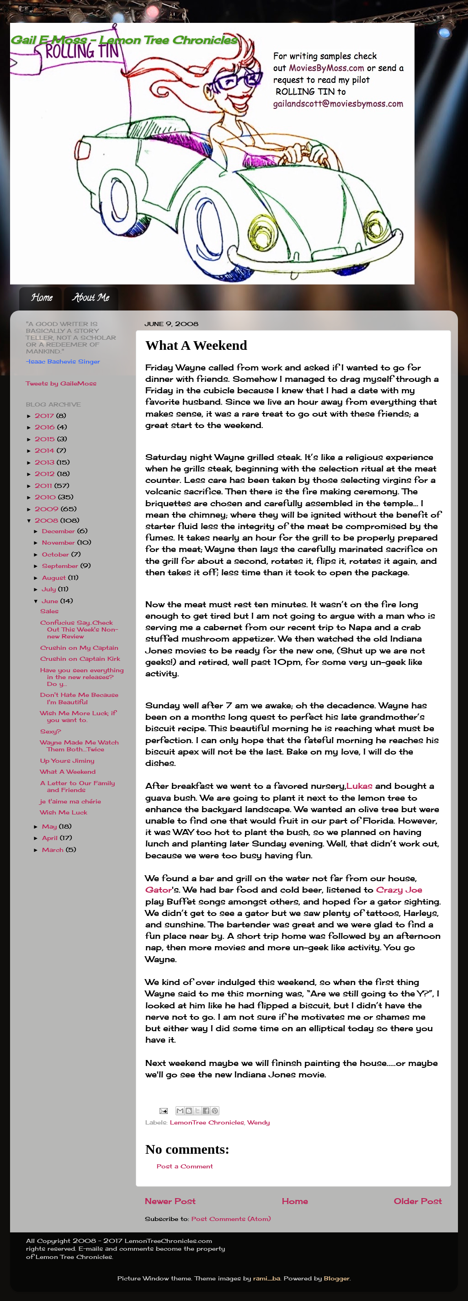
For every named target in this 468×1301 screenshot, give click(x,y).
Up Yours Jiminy (67, 760)
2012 (46, 474)
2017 (45, 415)
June (51, 601)
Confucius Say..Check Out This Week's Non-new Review (79, 629)
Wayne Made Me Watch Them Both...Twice (79, 746)
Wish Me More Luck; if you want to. (78, 716)
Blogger (337, 1278)
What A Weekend (68, 771)
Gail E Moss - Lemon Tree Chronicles (123, 40)
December (59, 531)
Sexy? (50, 731)
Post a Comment (185, 1166)
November (59, 542)
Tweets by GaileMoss (61, 383)
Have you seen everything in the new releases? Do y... (82, 677)
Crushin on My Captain (79, 647)
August (55, 577)
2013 (46, 462)
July (50, 589)
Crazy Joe (399, 889)
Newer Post (170, 1201)
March (54, 849)
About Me (91, 299)
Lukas (359, 786)
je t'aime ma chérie (70, 801)
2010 (46, 497)
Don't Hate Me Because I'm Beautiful (79, 698)
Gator (158, 889)
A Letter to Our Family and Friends (77, 786)
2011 (44, 485)
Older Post (418, 1201)
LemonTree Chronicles (207, 1122)
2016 (46, 427)
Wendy (259, 1122)
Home (41, 299)
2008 (47, 520)
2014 (46, 450)
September (61, 565)
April (51, 838)
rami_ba (266, 1278)
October (56, 554)
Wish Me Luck (63, 812)
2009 (48, 509)
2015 (46, 439)
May (50, 826)
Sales (49, 611)
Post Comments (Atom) (231, 1218)
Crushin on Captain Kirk (80, 658)
